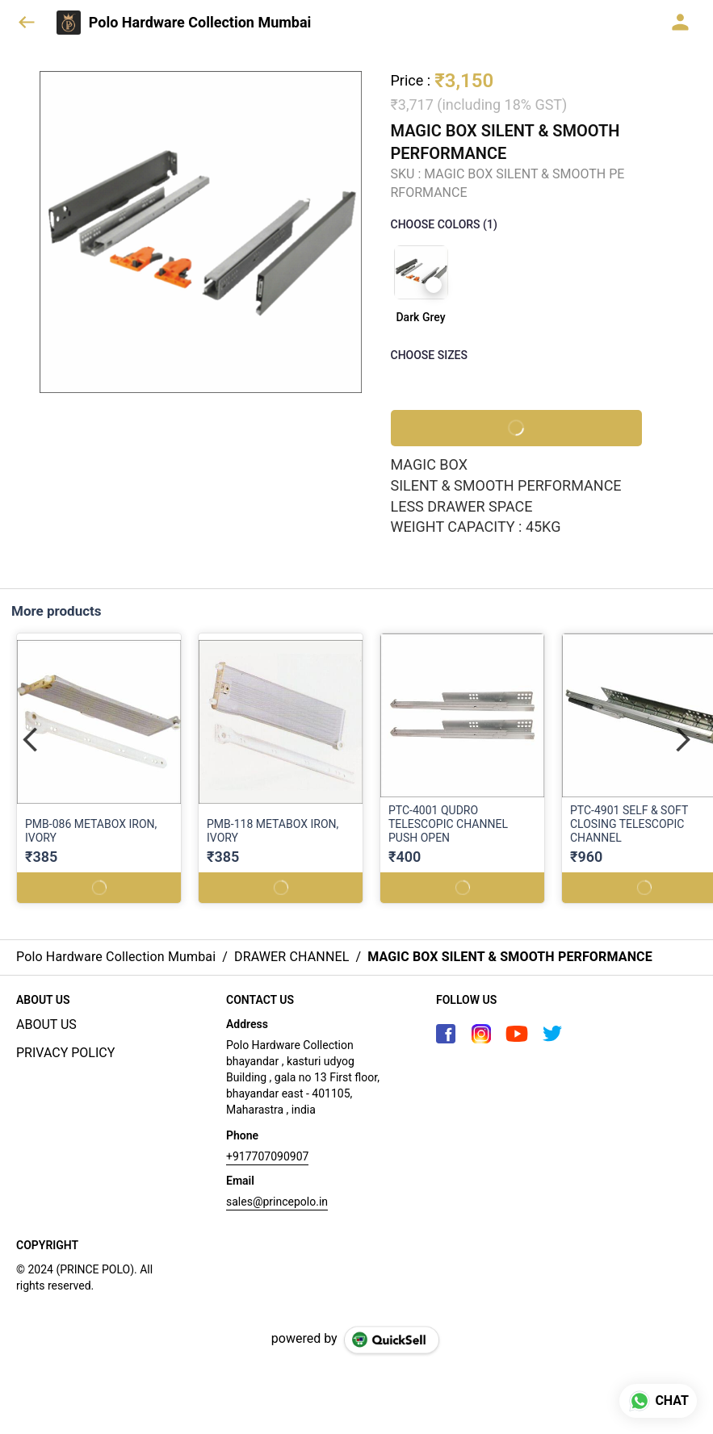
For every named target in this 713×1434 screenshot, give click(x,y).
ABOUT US (46, 1024)
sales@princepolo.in (277, 1201)
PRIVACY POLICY (65, 1052)
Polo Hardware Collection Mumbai (200, 23)
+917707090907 (267, 1156)
